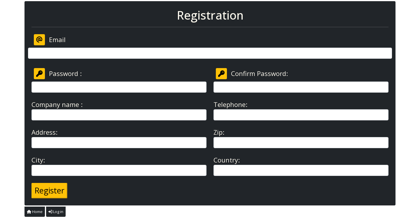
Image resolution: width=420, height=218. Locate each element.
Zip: (219, 132)
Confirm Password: (252, 73)
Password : (58, 73)
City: (38, 159)
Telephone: (230, 104)
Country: (227, 159)
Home (35, 211)
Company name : (57, 104)
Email (50, 39)
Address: (44, 132)
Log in (55, 211)
